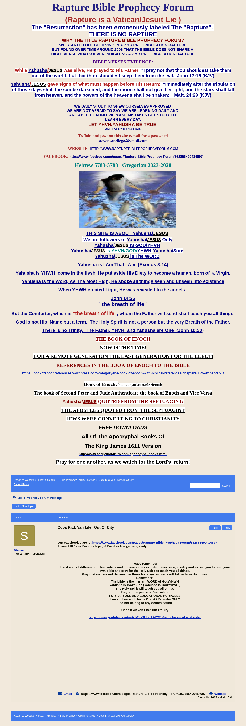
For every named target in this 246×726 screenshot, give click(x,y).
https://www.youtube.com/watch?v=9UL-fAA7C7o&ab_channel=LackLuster (145, 617)
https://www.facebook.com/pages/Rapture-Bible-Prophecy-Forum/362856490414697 (154, 542)
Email (68, 694)
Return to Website (24, 480)
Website (220, 694)
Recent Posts (21, 484)
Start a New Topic (24, 506)
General (51, 480)
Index (40, 480)
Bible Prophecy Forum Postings (77, 480)
